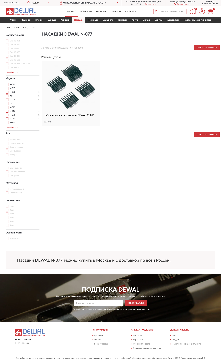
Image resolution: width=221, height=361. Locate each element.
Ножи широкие (17, 143)
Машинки (26, 20)
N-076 (12, 115)
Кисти (135, 20)
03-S (12, 96)
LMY (12, 104)
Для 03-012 (15, 45)
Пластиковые (16, 193)
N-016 (12, 111)
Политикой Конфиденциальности (110, 309)
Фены (13, 20)
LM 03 (12, 100)
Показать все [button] (11, 72)
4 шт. (12, 214)
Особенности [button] (14, 232)
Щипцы (52, 20)
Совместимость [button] (15, 35)
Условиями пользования (135, 309)
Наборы (13, 155)
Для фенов (14, 176)
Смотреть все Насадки (207, 47)
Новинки (116, 11)
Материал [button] (12, 183)
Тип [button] (8, 133)
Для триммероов (17, 172)
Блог (174, 335)
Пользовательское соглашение (147, 348)
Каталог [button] (71, 11)
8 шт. (12, 225)
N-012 (12, 84)
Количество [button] (13, 200)
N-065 (12, 88)
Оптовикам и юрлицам (93, 11)
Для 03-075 (15, 49)
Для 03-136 (15, 60)
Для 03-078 (15, 52)
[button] (182, 4)
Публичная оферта (141, 344)
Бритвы (158, 20)
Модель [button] (10, 78)
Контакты (130, 11)
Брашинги (108, 20)
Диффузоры (15, 151)
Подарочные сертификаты (197, 20)
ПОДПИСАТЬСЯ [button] (136, 303)
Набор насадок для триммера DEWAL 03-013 (69, 115)
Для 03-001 (15, 41)
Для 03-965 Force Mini (20, 64)
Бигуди (146, 20)
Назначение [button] (13, 162)
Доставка (98, 335)
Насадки (78, 20)
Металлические (17, 189)
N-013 (12, 107)
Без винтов (14, 239)
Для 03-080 (15, 56)
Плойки (39, 20)
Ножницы (93, 20)
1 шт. (12, 206)
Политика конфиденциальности (186, 344)
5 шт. (12, 218)
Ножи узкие (15, 140)
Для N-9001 (15, 68)
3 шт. (12, 210)
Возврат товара (101, 344)
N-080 (12, 92)
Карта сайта (138, 340)
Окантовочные (16, 147)
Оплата (97, 340)
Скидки (175, 340)
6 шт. (12, 221)
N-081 (12, 119)
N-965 (12, 123)
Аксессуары (173, 20)
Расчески (64, 20)
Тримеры (122, 20)
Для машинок (16, 168)
